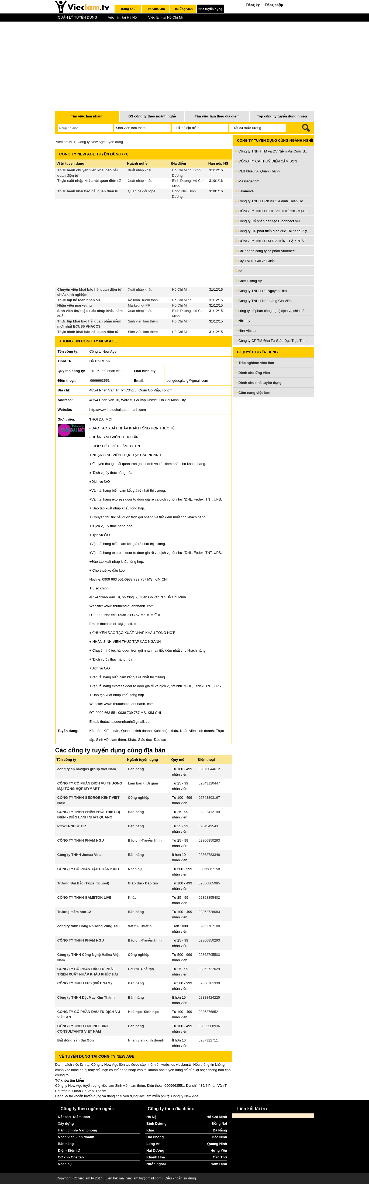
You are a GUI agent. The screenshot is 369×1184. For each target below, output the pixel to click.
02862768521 (209, 1012)
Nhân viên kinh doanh (146, 1040)
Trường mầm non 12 (74, 912)
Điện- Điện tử (69, 1150)
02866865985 (209, 883)
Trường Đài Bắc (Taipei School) (83, 883)
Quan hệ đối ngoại (142, 191)
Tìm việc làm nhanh (87, 116)
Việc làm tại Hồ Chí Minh (167, 17)
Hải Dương (155, 1150)
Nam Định (219, 1164)
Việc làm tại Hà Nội (122, 17)
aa (240, 271)
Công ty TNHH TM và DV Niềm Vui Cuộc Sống (274, 151)
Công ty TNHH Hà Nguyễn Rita (263, 291)
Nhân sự (135, 869)
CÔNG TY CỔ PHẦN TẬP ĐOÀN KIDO (88, 869)
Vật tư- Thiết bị (140, 926)
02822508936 (209, 1026)
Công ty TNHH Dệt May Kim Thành (86, 997)
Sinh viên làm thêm (143, 321)
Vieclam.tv (64, 142)
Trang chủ (128, 9)
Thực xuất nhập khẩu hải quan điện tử (89, 181)
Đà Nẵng (220, 1130)
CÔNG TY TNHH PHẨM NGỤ (80, 840)
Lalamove (246, 191)
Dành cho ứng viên (254, 373)
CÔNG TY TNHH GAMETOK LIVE (84, 897)
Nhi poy (244, 321)
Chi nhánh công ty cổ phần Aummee (267, 251)
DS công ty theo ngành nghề (152, 116)
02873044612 (209, 769)
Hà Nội (151, 1117)
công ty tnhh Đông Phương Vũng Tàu (88, 926)
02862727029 (209, 969)
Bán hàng (136, 769)
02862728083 (209, 912)
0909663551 (100, 381)
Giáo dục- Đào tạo (143, 883)
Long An (153, 1144)
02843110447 (209, 783)
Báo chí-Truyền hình (145, 840)
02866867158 (209, 869)
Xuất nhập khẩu (140, 170)
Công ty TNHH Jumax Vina (79, 855)
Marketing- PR (139, 305)
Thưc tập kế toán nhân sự (78, 300)
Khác (132, 897)
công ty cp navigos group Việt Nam (86, 769)
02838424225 (209, 997)
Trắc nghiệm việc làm (260, 363)
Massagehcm (249, 181)
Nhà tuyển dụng (210, 9)
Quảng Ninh (217, 1144)
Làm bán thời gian (143, 783)
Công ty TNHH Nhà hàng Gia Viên (265, 301)
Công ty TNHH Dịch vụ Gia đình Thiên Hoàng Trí (274, 201)
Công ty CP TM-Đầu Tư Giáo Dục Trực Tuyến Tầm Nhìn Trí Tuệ (274, 341)
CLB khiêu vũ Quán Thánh (259, 171)
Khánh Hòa (155, 1157)
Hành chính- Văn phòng (77, 1130)
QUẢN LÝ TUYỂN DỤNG (77, 17)
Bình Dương (181, 181)
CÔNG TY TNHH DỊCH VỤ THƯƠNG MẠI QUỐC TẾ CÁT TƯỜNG (274, 211)
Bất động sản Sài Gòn (75, 1040)
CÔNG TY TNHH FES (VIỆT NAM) (84, 983)
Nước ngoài (156, 1164)
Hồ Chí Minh (181, 170)
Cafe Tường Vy (250, 281)
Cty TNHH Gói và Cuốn (257, 261)
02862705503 (209, 955)
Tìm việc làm (155, 9)
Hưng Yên (219, 1150)
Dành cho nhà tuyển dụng (260, 383)
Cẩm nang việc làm (254, 393)
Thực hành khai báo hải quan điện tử (88, 191)
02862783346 (209, 855)
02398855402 (209, 897)
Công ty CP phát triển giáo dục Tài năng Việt (273, 231)
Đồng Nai (179, 191)
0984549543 (208, 826)
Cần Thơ (220, 1157)
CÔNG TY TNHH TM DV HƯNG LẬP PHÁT (272, 241)
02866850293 (209, 840)
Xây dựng (66, 1123)
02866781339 (209, 983)
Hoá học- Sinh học (143, 1012)
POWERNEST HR (71, 826)
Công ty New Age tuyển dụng (100, 142)
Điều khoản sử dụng (180, 1178)
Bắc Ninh (219, 1137)
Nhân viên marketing (74, 305)
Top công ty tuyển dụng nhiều (282, 116)
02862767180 (209, 926)
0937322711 (208, 1040)
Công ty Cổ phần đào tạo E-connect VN (269, 221)
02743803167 (209, 798)
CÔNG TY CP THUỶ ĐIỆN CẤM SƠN (268, 161)
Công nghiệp (139, 798)
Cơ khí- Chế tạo (141, 969)
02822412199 (209, 812)
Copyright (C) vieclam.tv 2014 (80, 1178)
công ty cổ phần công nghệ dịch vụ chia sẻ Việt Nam (274, 311)
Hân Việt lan (248, 331)
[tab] (128, 9)
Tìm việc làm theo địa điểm (217, 116)
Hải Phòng (155, 1137)
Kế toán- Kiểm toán (143, 300)
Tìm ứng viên (183, 9)
